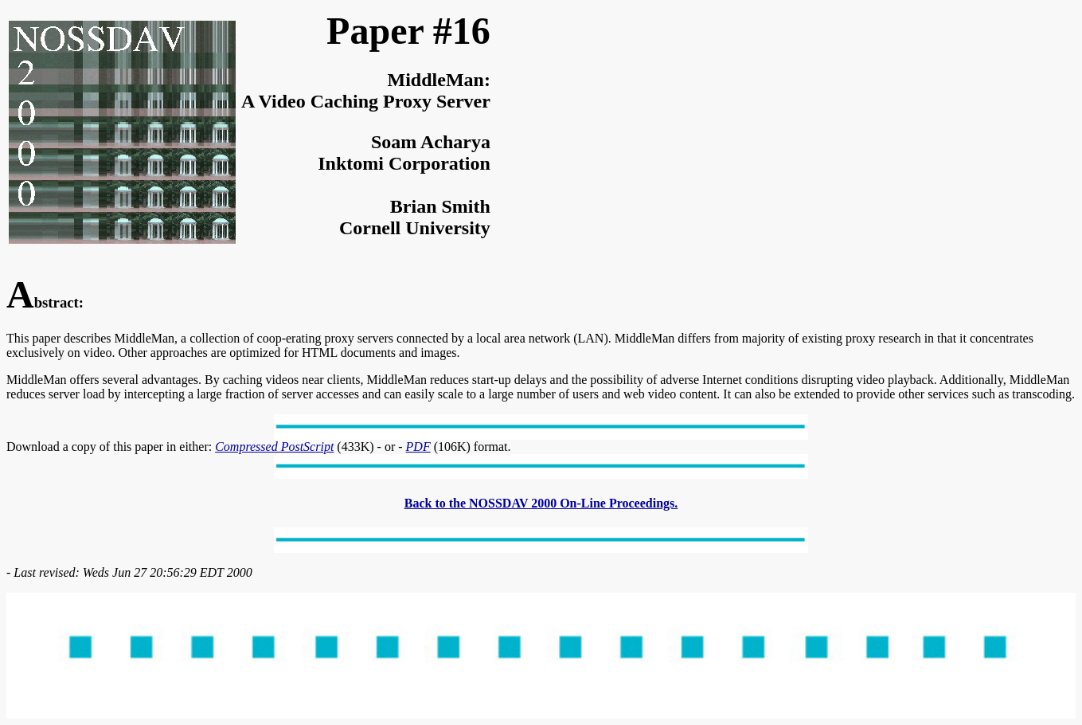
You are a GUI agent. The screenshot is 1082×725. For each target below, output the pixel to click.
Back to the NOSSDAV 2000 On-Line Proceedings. (541, 503)
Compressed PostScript (274, 446)
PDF (418, 446)
